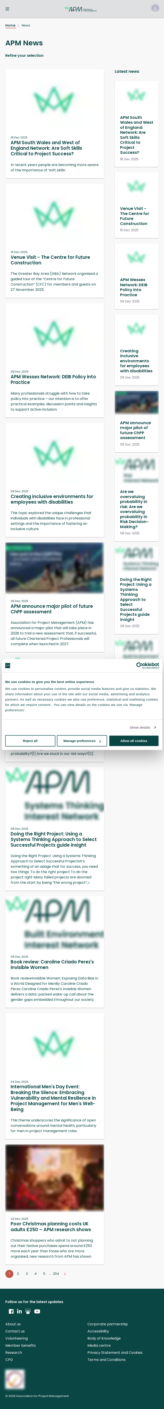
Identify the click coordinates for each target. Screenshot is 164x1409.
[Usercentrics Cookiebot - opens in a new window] (139, 665)
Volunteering (16, 1338)
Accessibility (98, 1331)
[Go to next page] (65, 1274)
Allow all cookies (134, 741)
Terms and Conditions (106, 1359)
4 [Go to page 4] (35, 1273)
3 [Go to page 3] (27, 1273)
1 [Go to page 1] (9, 1273)
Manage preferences (82, 741)
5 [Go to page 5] (44, 1273)
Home (10, 25)
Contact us (15, 1331)
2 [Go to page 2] (18, 1273)
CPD (9, 1359)
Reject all (30, 741)
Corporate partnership (107, 1324)
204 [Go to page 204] (56, 1273)
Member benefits (20, 1345)
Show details (140, 727)
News (26, 25)
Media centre (99, 1345)
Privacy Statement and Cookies (114, 1352)
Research (13, 1352)
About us (13, 1324)
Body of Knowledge (104, 1338)
